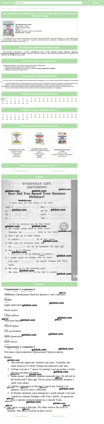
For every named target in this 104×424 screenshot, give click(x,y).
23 (7, 101)
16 (55, 99)
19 (68, 99)
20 (72, 99)
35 (55, 101)
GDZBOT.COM (8, 3)
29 (31, 101)
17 (59, 99)
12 (39, 99)
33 (47, 101)
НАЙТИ (84, 3)
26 (19, 101)
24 (11, 101)
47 (27, 103)
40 (76, 101)
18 (64, 99)
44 (15, 103)
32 (43, 101)
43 (11, 103)
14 (47, 99)
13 (43, 99)
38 (68, 101)
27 (23, 101)
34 (51, 101)
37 (64, 101)
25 (15, 101)
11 (35, 99)
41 (3, 103)
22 (3, 101)
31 (39, 101)
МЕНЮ (96, 3)
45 (19, 103)
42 (7, 103)
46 (23, 103)
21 (76, 99)
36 (59, 101)
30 (35, 101)
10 (31, 99)
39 (72, 101)
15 (51, 99)
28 (27, 101)
